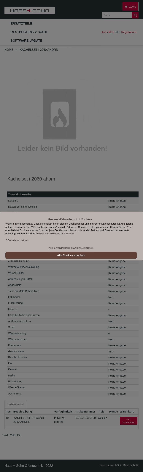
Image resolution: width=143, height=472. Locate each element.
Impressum (68, 233)
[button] (16, 240)
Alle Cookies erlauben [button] (71, 255)
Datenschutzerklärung (48, 233)
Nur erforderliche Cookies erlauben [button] (71, 248)
